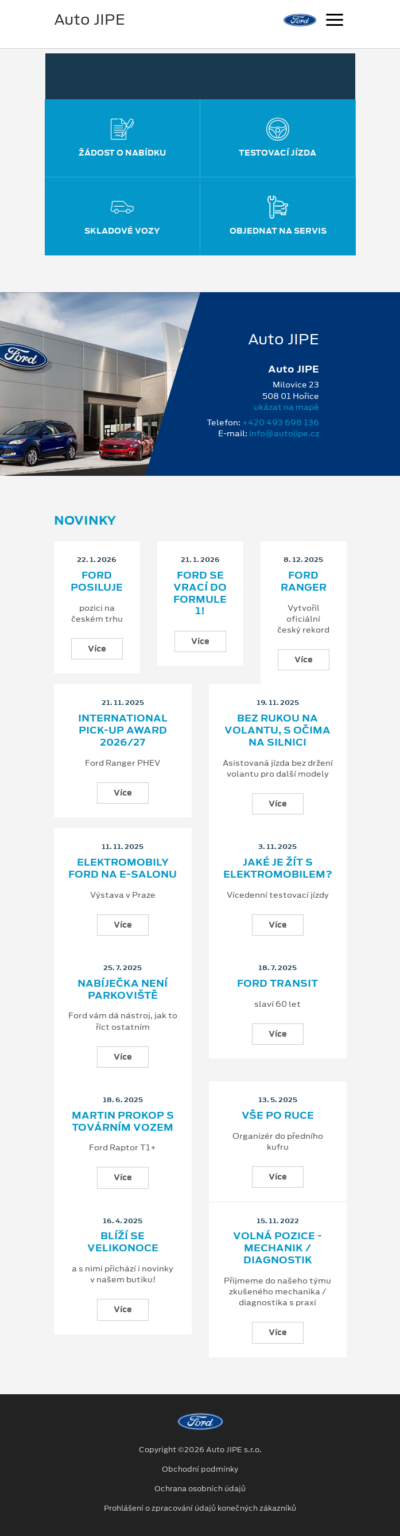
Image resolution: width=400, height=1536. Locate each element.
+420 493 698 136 (280, 422)
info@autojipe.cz (284, 433)
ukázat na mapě (286, 407)
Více (97, 648)
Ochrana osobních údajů (200, 1489)
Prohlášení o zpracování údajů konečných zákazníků (200, 1508)
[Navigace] (334, 21)
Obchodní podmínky (200, 1469)
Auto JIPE (89, 19)
